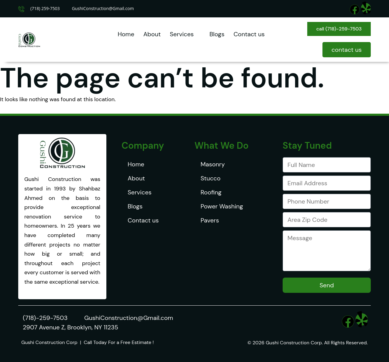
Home (126, 34)
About (152, 34)
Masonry (213, 164)
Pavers (210, 220)
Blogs (216, 34)
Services (185, 34)
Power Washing (222, 206)
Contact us (248, 34)
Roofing (211, 192)
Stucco (211, 178)
